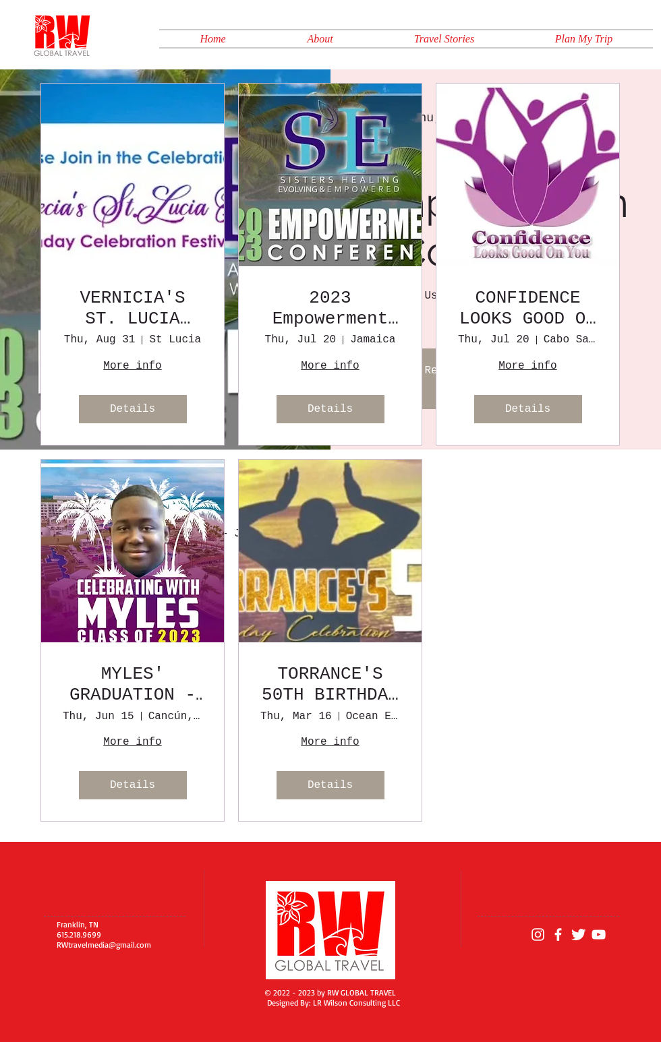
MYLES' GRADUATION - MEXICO (132, 685)
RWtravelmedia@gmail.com (104, 945)
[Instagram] (537, 934)
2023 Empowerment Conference (330, 309)
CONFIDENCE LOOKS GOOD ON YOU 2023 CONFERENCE (527, 309)
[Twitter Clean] (578, 934)
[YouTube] (598, 934)
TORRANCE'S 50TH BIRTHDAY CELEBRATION (330, 685)
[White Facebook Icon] (558, 934)
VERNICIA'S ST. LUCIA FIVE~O (132, 309)
